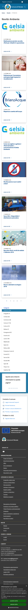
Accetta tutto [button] (14, 601)
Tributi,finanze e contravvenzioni (11, 509)
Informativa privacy (8, 584)
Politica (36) (7, 348)
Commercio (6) (7, 320)
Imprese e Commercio (8, 487)
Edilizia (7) (6, 329)
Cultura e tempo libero (9, 482)
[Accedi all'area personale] (22, 2)
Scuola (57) (6, 354)
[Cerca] (25, 7)
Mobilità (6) (6, 342)
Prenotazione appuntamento (10, 567)
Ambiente (5, 511)
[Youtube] (3, 451)
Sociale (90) (6, 360)
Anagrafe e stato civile (9, 480)
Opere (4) (6, 345)
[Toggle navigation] (3, 6)
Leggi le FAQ (6, 572)
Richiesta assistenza (8, 574)
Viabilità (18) (7, 370)
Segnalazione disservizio (9, 570)
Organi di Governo (8, 458)
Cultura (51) (7, 326)
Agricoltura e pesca (8, 518)
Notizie (5, 526)
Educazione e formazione (9, 504)
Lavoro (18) (6, 339)
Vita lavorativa (7, 485)
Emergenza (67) (8, 332)
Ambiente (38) (7, 310)
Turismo (5, 494)
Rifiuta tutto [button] (14, 604)
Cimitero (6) (7, 317)
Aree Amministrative (8, 461)
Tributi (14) (6, 367)
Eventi (5, 540)
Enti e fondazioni (7, 466)
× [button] (26, 586)
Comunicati (6, 528)
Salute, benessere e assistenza (11, 514)
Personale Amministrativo (10, 470)
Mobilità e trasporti (8, 497)
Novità (8, 13)
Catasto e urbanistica (8, 492)
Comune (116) (7, 323)
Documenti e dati (7, 473)
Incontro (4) (6, 335)
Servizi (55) (6, 357)
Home (3, 13)
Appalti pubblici (7, 490)
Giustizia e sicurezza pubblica (10, 506)
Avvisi (4, 530)
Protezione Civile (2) (9, 351)
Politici (5, 468)
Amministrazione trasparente (10, 582)
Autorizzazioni (7, 516)
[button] (14, 607)
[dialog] (14, 597)
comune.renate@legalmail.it (10, 558)
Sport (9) (6, 364)
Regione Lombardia (7, 2)
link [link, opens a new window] (6, 597)
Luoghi (5, 537)
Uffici (4, 463)
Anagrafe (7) (7, 313)
